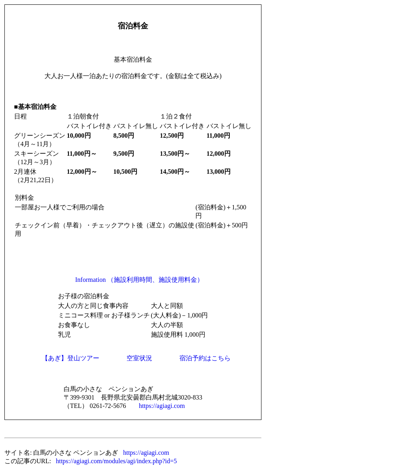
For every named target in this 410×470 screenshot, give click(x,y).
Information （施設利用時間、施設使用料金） (139, 279)
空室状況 (139, 358)
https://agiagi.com (162, 405)
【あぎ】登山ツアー (70, 358)
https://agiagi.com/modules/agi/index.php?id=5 (116, 461)
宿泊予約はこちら (205, 358)
